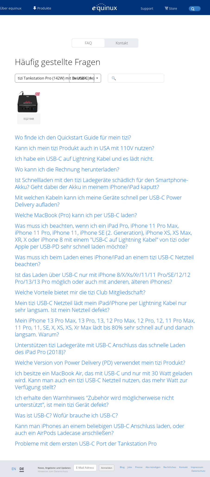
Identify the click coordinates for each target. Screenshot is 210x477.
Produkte (42, 8)
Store (173, 8)
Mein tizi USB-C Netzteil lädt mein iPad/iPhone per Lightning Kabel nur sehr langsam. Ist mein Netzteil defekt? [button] (101, 306)
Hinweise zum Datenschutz (53, 471)
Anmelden (106, 467)
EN (14, 468)
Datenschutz (198, 470)
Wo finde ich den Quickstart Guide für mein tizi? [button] (73, 137)
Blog (122, 467)
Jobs (129, 467)
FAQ (88, 43)
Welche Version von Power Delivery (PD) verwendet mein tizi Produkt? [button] (100, 362)
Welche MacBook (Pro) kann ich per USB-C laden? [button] (76, 215)
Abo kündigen (153, 467)
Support (147, 8)
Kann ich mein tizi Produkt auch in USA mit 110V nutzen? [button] (84, 148)
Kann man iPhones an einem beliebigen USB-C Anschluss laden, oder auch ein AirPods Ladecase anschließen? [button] (99, 429)
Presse (139, 467)
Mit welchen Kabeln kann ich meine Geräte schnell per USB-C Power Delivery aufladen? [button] (98, 201)
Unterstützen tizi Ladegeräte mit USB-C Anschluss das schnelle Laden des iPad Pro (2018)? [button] (100, 348)
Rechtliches (169, 467)
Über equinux (10, 8)
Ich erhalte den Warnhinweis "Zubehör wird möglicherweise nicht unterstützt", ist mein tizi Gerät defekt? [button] (94, 401)
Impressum (197, 467)
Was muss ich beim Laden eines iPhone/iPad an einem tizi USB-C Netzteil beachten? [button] (104, 261)
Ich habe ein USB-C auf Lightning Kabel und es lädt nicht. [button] (84, 158)
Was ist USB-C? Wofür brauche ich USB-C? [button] (66, 415)
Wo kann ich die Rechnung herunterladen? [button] (67, 169)
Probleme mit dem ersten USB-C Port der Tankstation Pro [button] (86, 443)
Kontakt (122, 43)
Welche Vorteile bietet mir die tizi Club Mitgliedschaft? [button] (80, 292)
